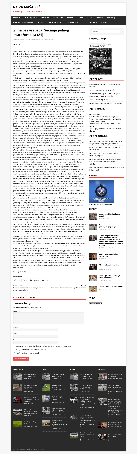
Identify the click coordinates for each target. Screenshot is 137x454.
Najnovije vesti (31, 18)
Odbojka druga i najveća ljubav (111, 287)
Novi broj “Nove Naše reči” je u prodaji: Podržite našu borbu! (59, 410)
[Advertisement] (106, 320)
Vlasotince (58, 18)
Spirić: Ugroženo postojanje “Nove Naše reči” (109, 277)
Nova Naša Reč (35, 40)
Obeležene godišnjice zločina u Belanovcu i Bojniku (87, 435)
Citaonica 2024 (72, 22)
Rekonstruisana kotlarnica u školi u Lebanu (58, 398)
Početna (16, 18)
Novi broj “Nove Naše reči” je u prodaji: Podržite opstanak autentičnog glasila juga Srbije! (87, 401)
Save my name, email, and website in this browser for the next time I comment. (43, 346)
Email (15, 333)
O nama (104, 22)
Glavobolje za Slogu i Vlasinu (30, 423)
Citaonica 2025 (55, 22)
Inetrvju (93, 209)
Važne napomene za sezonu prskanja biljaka (104, 117)
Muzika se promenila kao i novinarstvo (109, 255)
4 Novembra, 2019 (22, 40)
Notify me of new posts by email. (27, 353)
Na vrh (42, 449)
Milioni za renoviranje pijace (98, 100)
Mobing (99, 18)
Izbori (89, 18)
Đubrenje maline (94, 114)
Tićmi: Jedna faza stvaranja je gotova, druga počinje (110, 226)
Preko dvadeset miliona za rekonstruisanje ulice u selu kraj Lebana (59, 423)
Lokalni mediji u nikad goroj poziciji (109, 215)
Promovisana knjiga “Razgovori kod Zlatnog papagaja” (31, 399)
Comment (16, 311)
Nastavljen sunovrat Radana (58, 386)
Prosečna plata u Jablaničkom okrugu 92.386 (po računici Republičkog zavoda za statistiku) (105, 161)
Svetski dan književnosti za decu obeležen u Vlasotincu (31, 411)
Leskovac (45, 18)
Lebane (70, 18)
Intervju (41, 22)
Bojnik (80, 18)
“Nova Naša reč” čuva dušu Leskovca (109, 266)
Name (15, 327)
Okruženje (111, 18)
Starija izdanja (89, 22)
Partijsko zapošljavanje (23, 22)
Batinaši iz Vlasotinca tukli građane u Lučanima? (105, 103)
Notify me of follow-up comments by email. (31, 349)
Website (16, 340)
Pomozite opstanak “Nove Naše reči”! (102, 90)
